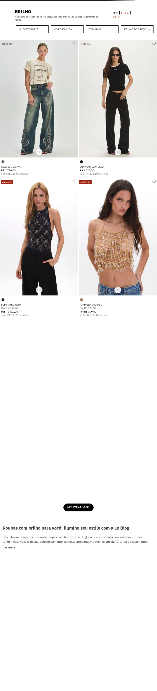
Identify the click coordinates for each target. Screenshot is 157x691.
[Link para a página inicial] (114, 13)
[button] (32, 29)
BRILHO (115, 17)
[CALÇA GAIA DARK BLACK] (118, 107)
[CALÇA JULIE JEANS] (39, 107)
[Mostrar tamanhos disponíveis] (39, 151)
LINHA (125, 13)
